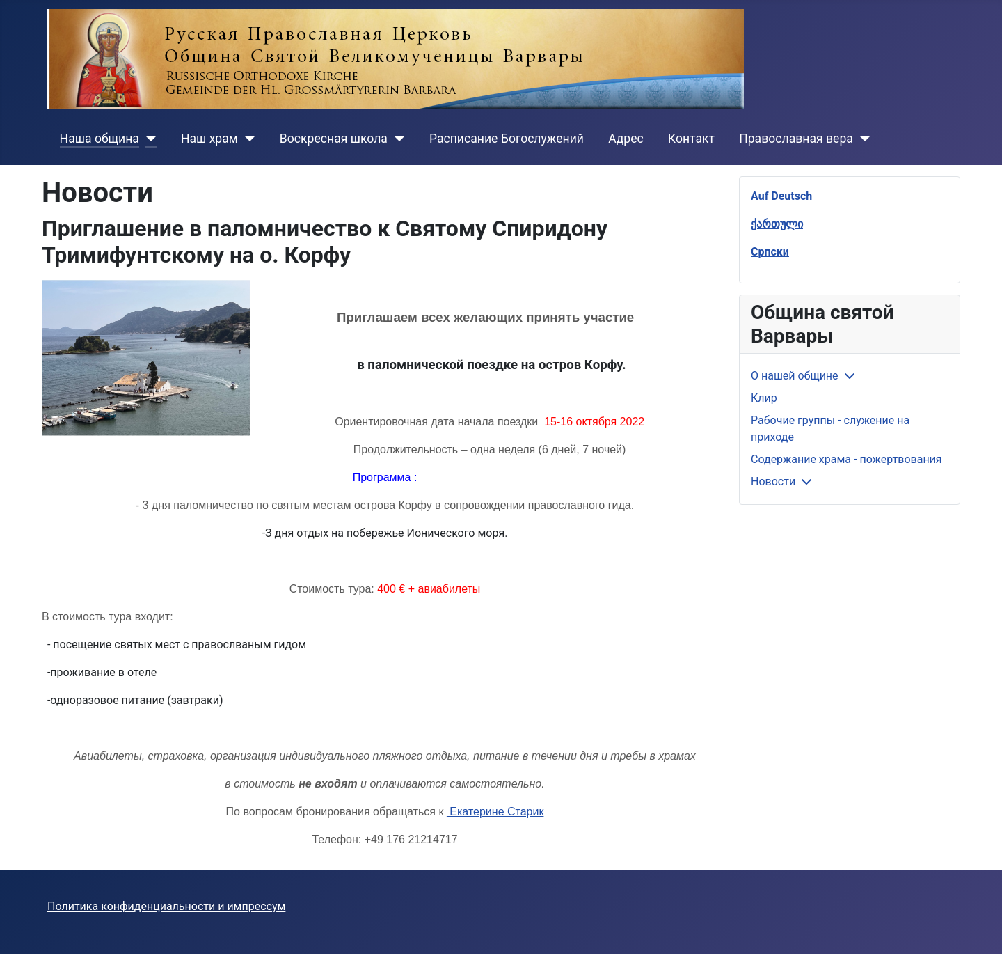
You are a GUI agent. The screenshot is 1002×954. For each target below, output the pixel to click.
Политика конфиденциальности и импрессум (166, 906)
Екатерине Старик (495, 812)
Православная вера (796, 139)
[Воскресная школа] (396, 139)
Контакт (691, 139)
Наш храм (209, 139)
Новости (773, 481)
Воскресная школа (334, 139)
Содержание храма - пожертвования (846, 459)
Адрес (626, 139)
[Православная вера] (861, 139)
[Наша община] (148, 139)
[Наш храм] (246, 139)
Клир (764, 398)
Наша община (99, 139)
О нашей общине (794, 375)
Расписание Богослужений (506, 139)
